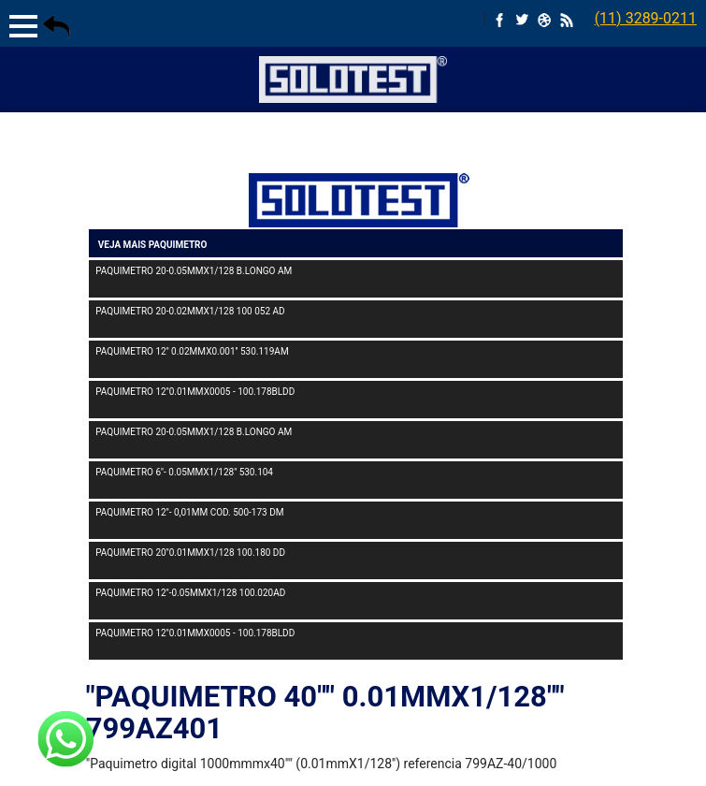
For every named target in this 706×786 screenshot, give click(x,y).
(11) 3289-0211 (646, 18)
